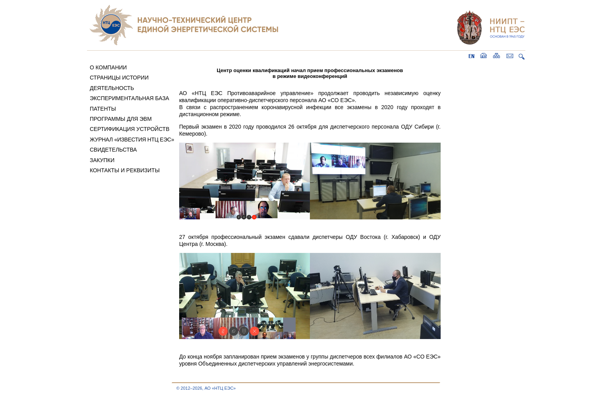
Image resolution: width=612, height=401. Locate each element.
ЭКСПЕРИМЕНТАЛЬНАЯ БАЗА (129, 98)
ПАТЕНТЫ (103, 109)
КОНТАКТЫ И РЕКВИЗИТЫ (125, 170)
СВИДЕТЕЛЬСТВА (113, 150)
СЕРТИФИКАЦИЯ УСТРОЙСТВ (129, 129)
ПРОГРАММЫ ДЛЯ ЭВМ (121, 119)
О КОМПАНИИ (108, 67)
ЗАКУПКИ (102, 160)
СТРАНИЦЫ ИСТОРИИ (119, 77)
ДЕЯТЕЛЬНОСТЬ (112, 88)
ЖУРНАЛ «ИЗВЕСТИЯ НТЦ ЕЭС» (132, 139)
